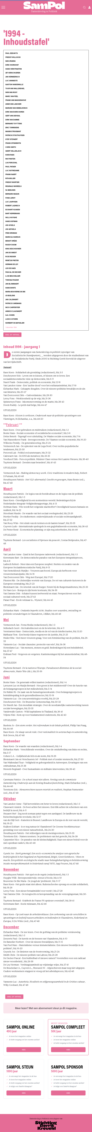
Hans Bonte (10, 288)
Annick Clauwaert (13, 311)
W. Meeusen (10, 190)
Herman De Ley (11, 264)
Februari (12, 424)
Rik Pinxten (10, 159)
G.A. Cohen (9, 315)
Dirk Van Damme (12, 120)
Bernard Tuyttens (13, 123)
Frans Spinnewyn (13, 143)
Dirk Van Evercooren (14, 112)
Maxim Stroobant (13, 131)
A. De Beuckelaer (12, 276)
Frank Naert (10, 174)
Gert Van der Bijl (12, 116)
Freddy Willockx (12, 57)
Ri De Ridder (10, 256)
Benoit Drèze (11, 241)
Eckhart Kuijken (12, 210)
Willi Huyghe (11, 217)
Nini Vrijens (10, 61)
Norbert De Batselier (14, 323)
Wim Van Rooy (11, 92)
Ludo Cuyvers (11, 319)
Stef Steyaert (11, 139)
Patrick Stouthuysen (14, 135)
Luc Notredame (12, 170)
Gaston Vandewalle (14, 84)
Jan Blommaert (12, 284)
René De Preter (12, 260)
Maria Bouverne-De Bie (15, 292)
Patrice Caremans (13, 303)
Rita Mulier (10, 178)
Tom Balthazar (12, 280)
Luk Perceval (11, 163)
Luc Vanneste (11, 81)
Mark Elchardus (12, 237)
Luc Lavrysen (11, 202)
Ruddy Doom (10, 245)
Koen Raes (9, 155)
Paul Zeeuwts (11, 53)
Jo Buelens (10, 295)
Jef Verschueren (12, 73)
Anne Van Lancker (13, 104)
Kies (23, 1049)
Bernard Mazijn (12, 194)
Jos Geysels (10, 229)
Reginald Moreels (13, 186)
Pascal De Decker (13, 272)
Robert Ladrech (12, 206)
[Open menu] (3, 7)
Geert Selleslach (13, 151)
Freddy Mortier (12, 182)
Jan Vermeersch (12, 77)
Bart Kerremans (12, 213)
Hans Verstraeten (13, 69)
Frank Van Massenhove (15, 100)
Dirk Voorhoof (12, 65)
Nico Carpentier (12, 307)
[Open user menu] (89, 7)
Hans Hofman (11, 221)
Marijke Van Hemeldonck (16, 108)
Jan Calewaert (11, 299)
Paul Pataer (10, 167)
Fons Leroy (10, 198)
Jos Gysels (10, 225)
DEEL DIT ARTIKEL (12, 335)
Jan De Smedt (11, 252)
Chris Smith (10, 147)
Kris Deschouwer (13, 249)
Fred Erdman (11, 233)
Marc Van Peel (11, 96)
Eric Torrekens (12, 127)
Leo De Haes (10, 268)
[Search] (84, 7)
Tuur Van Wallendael (15, 88)
